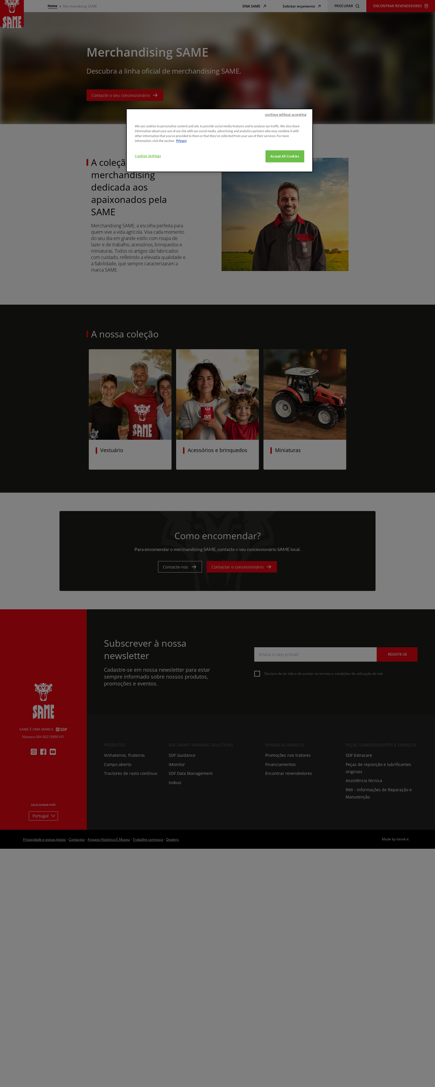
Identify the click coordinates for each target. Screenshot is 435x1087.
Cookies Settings (148, 210)
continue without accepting (286, 169)
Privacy (181, 195)
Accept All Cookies (284, 211)
